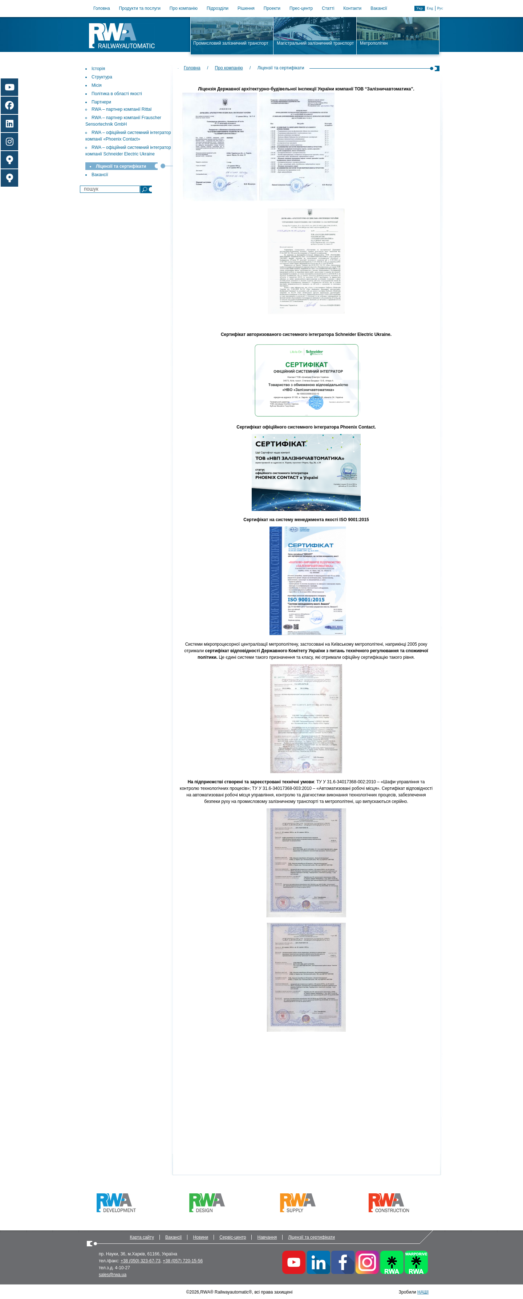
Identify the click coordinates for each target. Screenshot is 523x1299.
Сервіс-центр (232, 1237)
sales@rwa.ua (112, 1274)
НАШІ (423, 1292)
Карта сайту (142, 1237)
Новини (200, 1237)
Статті (328, 8)
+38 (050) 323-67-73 (141, 1260)
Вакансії (378, 8)
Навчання (267, 1237)
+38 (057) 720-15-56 (183, 1260)
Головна (101, 8)
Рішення (246, 8)
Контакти (352, 8)
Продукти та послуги (140, 8)
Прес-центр (301, 8)
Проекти (272, 8)
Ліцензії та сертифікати (311, 1237)
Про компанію (184, 8)
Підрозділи (217, 8)
